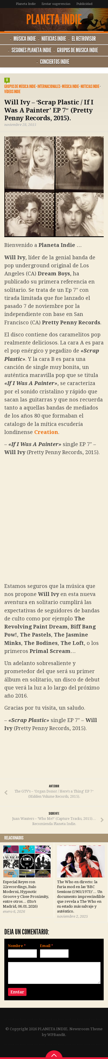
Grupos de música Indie (77, 50)
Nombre (17, 946)
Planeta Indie (26, 4)
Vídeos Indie (12, 91)
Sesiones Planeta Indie (31, 50)
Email (46, 946)
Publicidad (84, 4)
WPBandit (56, 1035)
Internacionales (48, 86)
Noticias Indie (53, 38)
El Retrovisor (84, 38)
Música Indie (25, 38)
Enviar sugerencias (56, 4)
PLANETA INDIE (54, 19)
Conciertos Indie (54, 61)
